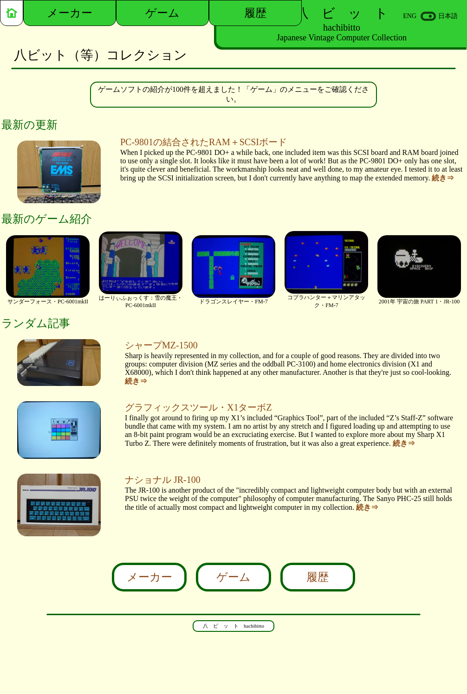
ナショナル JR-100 (163, 480)
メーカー (149, 577)
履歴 (317, 577)
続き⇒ (443, 178)
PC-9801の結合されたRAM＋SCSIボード (203, 142)
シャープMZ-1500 (161, 345)
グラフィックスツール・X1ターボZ (198, 407)
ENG (409, 16)
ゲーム (233, 577)
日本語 (448, 16)
